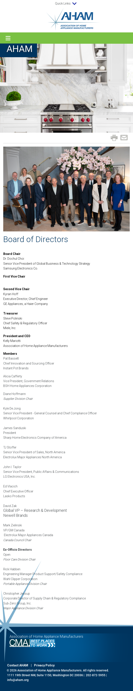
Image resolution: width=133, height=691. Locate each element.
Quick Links (66, 4)
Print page (114, 138)
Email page (124, 137)
